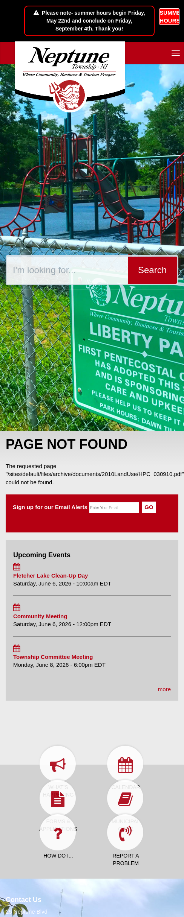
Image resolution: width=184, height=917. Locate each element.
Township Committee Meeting (53, 657)
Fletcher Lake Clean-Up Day (50, 575)
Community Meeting (40, 616)
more (164, 689)
